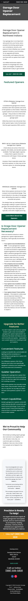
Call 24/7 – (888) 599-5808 (14, 74)
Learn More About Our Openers (14, 217)
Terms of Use (17, 587)
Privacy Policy (11, 589)
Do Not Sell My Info (15, 591)
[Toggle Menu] (1, 2)
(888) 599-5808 (21, 2)
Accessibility (19, 589)
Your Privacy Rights (15, 593)
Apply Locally (14, 563)
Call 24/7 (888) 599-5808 (15, 535)
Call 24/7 (6, 2)
